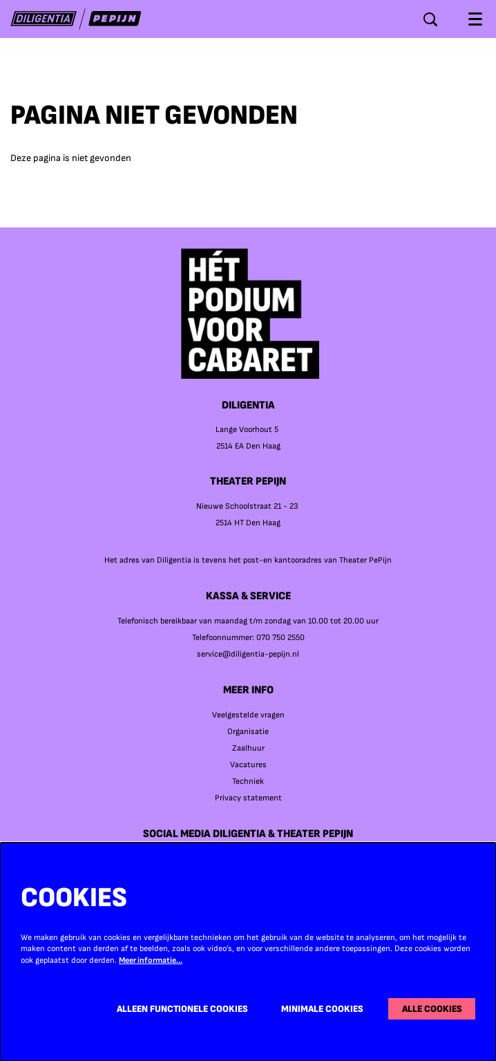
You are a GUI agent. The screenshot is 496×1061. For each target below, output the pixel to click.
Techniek (248, 781)
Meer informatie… (150, 960)
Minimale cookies (322, 1009)
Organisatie (248, 731)
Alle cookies (432, 1009)
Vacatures (248, 765)
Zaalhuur (248, 748)
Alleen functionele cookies (182, 1009)
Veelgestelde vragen (248, 715)
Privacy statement (248, 798)
